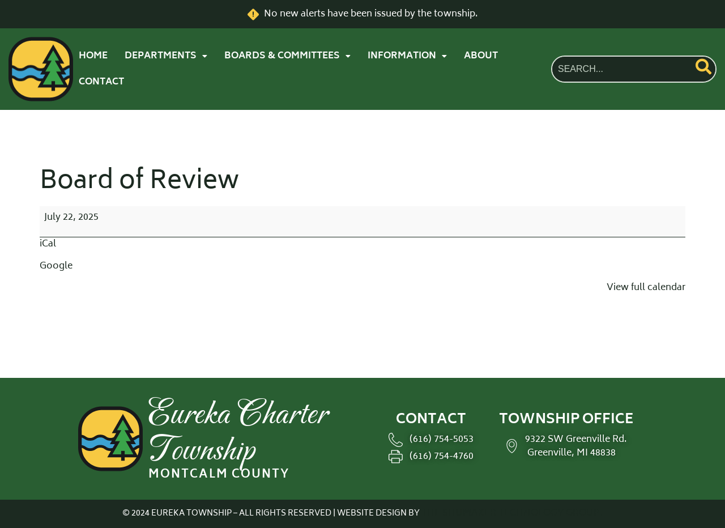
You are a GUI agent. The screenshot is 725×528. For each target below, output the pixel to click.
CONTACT (101, 82)
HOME (93, 56)
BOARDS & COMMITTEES (287, 56)
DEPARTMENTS (166, 56)
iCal (48, 244)
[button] (166, 56)
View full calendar (646, 288)
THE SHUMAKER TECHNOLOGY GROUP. (512, 513)
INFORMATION (407, 56)
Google (56, 266)
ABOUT (481, 56)
